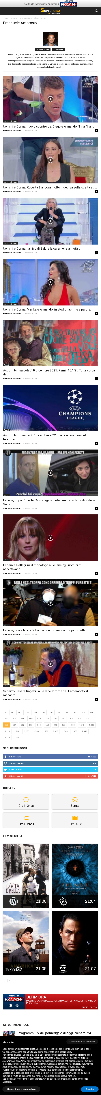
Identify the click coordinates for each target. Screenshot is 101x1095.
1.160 (17, 731)
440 (91, 712)
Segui (93, 763)
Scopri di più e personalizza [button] (21, 1089)
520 (14, 718)
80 (19, 712)
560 (22, 718)
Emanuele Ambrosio (12, 130)
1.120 (7, 731)
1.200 (26, 731)
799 (87, 718)
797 (71, 718)
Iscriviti (92, 776)
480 (6, 718)
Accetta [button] (90, 1089)
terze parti (50, 1055)
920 (55, 725)
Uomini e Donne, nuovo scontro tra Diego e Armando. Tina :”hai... (48, 126)
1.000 (72, 725)
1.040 (81, 725)
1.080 (91, 725)
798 (79, 718)
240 (51, 712)
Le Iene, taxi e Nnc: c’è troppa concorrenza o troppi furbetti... (45, 630)
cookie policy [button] (66, 1052)
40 (12, 712)
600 (30, 718)
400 (83, 712)
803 (30, 725)
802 (22, 725)
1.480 (7, 737)
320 (67, 712)
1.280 (45, 731)
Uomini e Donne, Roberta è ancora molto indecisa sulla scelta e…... (50, 187)
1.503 (17, 737)
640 (39, 718)
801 (14, 725)
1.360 (65, 731)
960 (63, 725)
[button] (96, 11)
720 (55, 718)
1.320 (55, 731)
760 (63, 718)
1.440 (84, 731)
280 (59, 712)
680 (47, 718)
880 (47, 725)
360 (75, 712)
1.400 (74, 731)
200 (43, 712)
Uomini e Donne (10, 121)
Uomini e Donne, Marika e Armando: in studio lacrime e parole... (47, 309)
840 (39, 725)
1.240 (36, 731)
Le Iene (6, 495)
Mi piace (92, 757)
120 (26, 712)
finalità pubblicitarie (36, 1064)
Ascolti (6, 365)
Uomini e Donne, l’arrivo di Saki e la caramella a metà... (41, 248)
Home (5, 18)
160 (35, 712)
